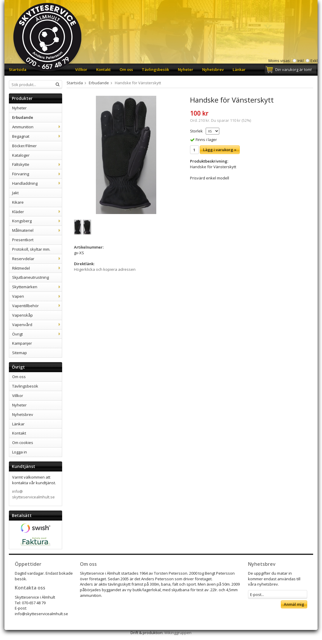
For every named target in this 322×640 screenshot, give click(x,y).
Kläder (37, 211)
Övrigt (37, 334)
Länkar (239, 69)
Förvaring (37, 173)
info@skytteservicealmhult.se (33, 494)
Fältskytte (37, 164)
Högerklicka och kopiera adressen (105, 269)
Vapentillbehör (37, 305)
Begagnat (37, 136)
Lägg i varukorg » (219, 149)
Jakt (15, 192)
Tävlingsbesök (155, 69)
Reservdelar (37, 258)
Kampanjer (22, 343)
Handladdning (37, 183)
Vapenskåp (22, 315)
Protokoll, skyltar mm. (31, 249)
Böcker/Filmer (24, 145)
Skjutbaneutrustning (30, 277)
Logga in (19, 452)
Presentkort (22, 239)
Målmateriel (37, 230)
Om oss (126, 69)
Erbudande (22, 117)
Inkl (300, 60)
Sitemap (19, 352)
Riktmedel (37, 268)
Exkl (314, 60)
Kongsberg (37, 220)
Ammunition (37, 126)
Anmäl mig (294, 604)
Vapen (37, 296)
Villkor (81, 69)
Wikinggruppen (177, 632)
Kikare (18, 202)
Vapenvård (37, 324)
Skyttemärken (37, 286)
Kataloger (21, 155)
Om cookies (22, 442)
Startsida (17, 69)
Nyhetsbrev (213, 69)
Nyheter (185, 69)
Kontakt (103, 69)
